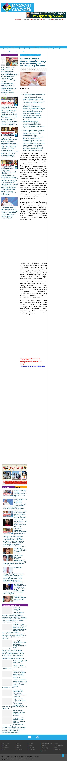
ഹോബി (31, 743)
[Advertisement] (33, 33)
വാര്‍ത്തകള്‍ (6, 743)
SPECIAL (4, 50)
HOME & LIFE (16, 50)
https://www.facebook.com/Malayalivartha (32, 367)
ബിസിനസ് (5, 747)
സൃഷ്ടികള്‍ (31, 747)
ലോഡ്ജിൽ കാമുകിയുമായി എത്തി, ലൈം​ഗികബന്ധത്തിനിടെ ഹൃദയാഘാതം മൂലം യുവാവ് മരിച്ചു (32, 117)
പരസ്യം (43, 745)
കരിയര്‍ (5, 745)
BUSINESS (19, 47)
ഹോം (22, 55)
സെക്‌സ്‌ (36, 55)
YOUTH (9, 50)
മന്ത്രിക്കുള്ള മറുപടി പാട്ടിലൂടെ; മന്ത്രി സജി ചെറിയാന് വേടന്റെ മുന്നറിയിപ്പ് (19, 713)
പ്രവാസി (44, 751)
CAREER (13, 47)
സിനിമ (17, 747)
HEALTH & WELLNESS (39, 47)
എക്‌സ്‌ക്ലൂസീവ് (59, 745)
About (8, 756)
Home (2, 756)
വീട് (56, 747)
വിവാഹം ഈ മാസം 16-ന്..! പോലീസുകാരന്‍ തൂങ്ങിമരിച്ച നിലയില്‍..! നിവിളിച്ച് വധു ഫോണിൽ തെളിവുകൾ (19, 514)
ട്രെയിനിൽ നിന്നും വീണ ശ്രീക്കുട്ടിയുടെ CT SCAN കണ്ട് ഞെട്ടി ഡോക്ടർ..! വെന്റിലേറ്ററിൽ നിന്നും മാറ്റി (19, 494)
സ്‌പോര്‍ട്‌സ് (19, 749)
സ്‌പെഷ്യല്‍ (32, 749)
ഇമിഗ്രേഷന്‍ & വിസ (47, 743)
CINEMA (48, 47)
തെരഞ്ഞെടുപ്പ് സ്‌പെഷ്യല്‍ (45, 748)
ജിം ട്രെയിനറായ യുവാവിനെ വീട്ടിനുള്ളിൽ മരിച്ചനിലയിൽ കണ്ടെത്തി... (19, 551)
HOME (3, 47)
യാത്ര (30, 745)
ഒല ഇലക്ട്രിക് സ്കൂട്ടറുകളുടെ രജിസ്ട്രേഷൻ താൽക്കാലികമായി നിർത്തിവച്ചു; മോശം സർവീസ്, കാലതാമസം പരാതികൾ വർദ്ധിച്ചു (14, 665)
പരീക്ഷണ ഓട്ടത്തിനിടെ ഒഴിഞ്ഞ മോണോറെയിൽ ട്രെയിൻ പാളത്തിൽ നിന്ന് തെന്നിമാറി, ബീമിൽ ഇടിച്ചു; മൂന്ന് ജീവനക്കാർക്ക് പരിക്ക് (14, 684)
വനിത (17, 743)
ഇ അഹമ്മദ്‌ (58, 749)
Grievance (36, 756)
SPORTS (53, 47)
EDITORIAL (23, 50)
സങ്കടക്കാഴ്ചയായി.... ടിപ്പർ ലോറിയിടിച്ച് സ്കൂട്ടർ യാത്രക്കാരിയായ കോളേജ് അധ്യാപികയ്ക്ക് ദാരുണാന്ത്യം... (20, 523)
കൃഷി (4, 749)
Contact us (15, 756)
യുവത (56, 743)
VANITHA (29, 47)
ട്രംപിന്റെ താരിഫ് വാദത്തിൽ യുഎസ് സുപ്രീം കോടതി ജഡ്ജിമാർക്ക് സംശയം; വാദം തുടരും (19, 693)
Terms (21, 756)
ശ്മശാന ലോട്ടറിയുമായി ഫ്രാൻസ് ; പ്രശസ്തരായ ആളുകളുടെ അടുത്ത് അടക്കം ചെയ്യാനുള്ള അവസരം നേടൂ (19, 674)
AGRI (24, 47)
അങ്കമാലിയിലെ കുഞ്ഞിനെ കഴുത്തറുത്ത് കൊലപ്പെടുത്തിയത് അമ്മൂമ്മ (19, 599)
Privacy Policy (28, 756)
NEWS (7, 47)
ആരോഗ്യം (29, 55)
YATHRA (59, 47)
